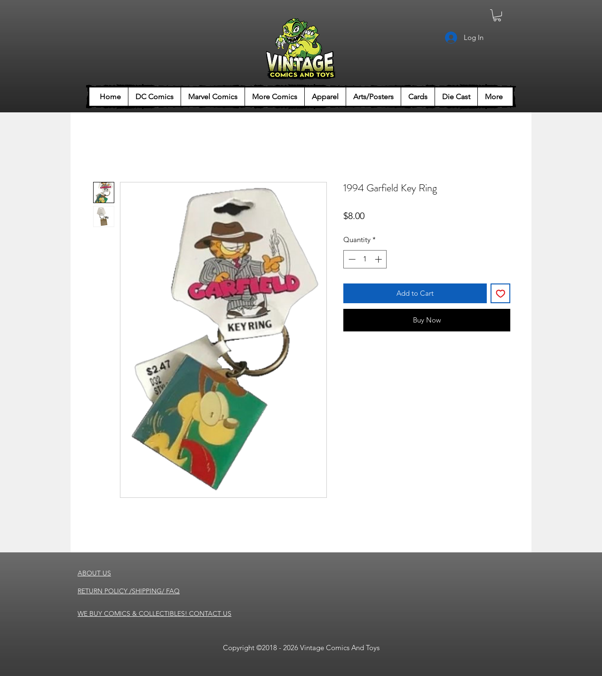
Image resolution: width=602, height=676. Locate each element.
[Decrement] (351, 259)
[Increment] (379, 259)
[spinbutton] (365, 259)
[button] (497, 15)
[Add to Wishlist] (501, 293)
